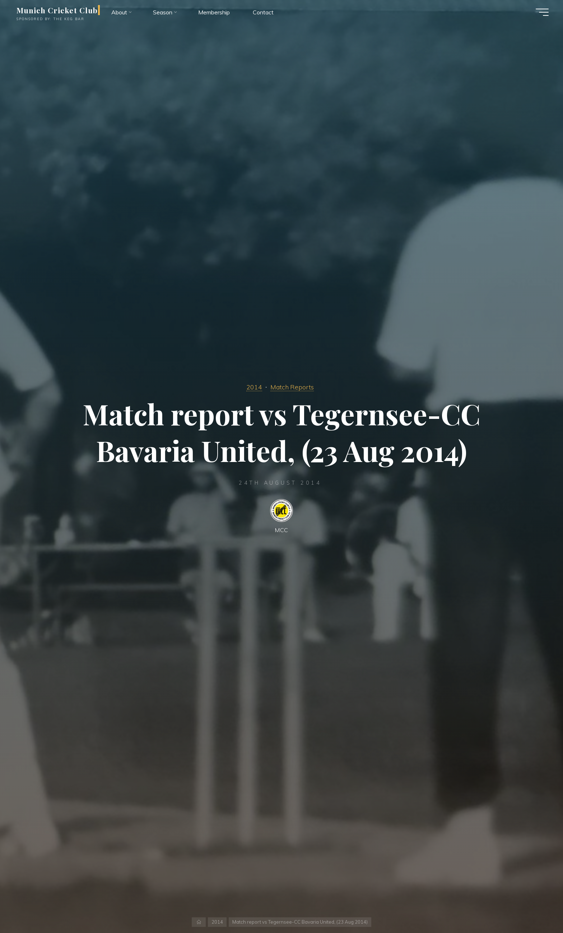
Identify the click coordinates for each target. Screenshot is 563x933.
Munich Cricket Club (57, 10)
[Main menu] (542, 12)
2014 (254, 387)
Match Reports (292, 387)
